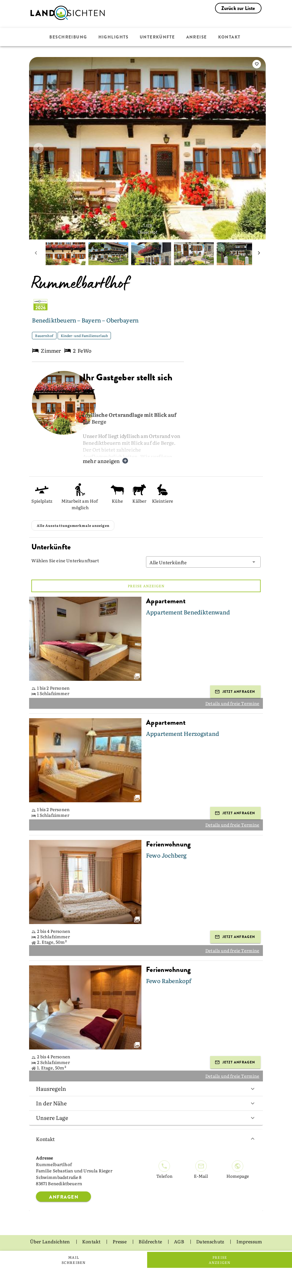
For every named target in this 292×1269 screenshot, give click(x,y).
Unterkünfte (157, 37)
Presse (120, 1241)
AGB (179, 1241)
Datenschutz (210, 1241)
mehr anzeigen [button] (106, 461)
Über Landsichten (50, 1241)
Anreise (196, 37)
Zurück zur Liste (238, 8)
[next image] (256, 148)
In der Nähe (146, 1103)
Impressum (249, 1241)
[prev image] (38, 148)
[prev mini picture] (36, 253)
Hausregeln (146, 1089)
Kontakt (229, 37)
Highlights (113, 37)
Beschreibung (68, 37)
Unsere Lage (146, 1118)
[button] (203, 562)
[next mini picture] (259, 253)
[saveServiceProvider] (256, 64)
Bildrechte (151, 1241)
